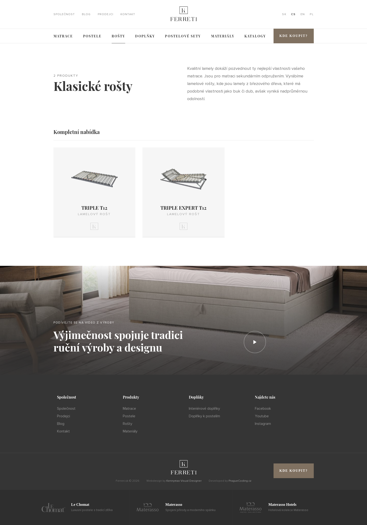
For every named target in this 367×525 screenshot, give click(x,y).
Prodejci (105, 14)
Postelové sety (183, 36)
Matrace (63, 36)
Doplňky (145, 36)
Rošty (118, 36)
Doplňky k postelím (204, 416)
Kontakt (127, 14)
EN (303, 14)
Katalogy (255, 36)
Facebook (263, 408)
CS (293, 14)
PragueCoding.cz (240, 481)
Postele (92, 36)
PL (312, 14)
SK (284, 14)
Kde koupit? (293, 36)
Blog (86, 14)
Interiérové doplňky (204, 408)
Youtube (262, 416)
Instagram (263, 423)
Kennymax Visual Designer (184, 481)
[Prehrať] (255, 342)
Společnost (64, 14)
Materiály (222, 36)
